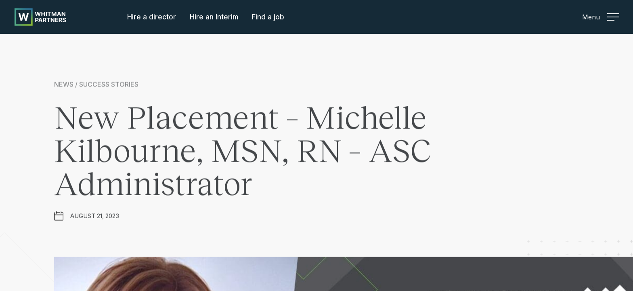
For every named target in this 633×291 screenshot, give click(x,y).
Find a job (268, 17)
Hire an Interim (214, 17)
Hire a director (151, 17)
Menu (600, 17)
